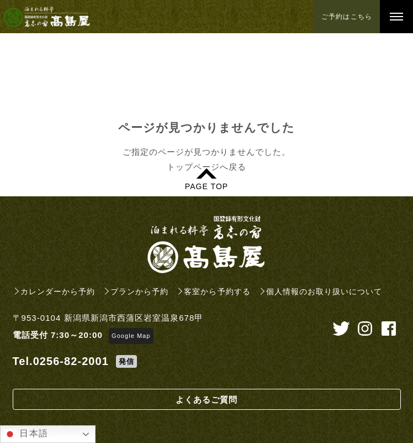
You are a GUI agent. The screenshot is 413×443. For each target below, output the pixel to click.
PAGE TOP (206, 186)
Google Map (131, 335)
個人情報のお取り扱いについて (324, 291)
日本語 (25, 434)
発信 (126, 361)
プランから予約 (139, 291)
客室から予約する (217, 291)
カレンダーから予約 (57, 291)
